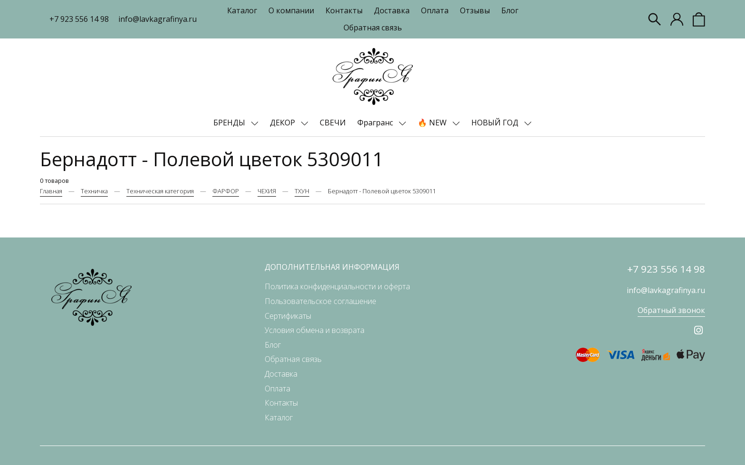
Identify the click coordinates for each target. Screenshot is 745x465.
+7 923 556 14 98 (79, 19)
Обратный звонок (671, 310)
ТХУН (302, 191)
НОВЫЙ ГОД (495, 122)
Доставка (392, 10)
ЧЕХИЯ (267, 191)
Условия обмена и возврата (314, 330)
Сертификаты (288, 316)
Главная (51, 191)
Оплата (435, 10)
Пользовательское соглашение (320, 301)
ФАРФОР (225, 191)
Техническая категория (160, 191)
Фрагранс (376, 122)
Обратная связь (373, 27)
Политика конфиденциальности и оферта (337, 286)
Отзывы (475, 10)
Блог (509, 10)
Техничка (94, 191)
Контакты (344, 10)
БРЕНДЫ (230, 122)
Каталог (242, 10)
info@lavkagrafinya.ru (157, 19)
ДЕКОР (283, 122)
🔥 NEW (433, 122)
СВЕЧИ (333, 122)
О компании (291, 10)
